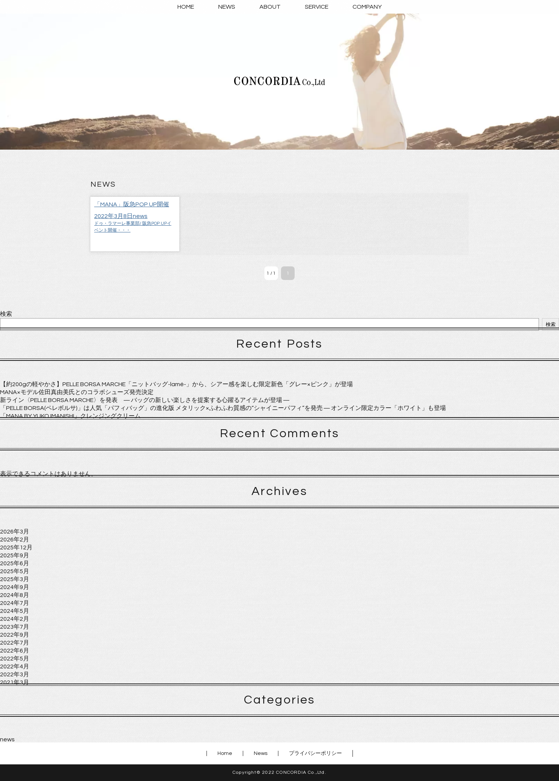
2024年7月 (14, 603)
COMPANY (367, 7)
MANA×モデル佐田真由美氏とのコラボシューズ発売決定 (77, 392)
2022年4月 (14, 666)
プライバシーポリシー (315, 753)
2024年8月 (14, 595)
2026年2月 (14, 540)
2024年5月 (14, 611)
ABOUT (270, 7)
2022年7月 (14, 643)
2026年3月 (14, 532)
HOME (185, 7)
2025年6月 (14, 563)
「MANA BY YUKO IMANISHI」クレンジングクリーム (70, 416)
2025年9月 (14, 555)
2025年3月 (14, 579)
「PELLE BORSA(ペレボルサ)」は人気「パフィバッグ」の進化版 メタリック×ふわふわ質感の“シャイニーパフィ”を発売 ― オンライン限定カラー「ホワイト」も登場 (223, 408)
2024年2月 (14, 619)
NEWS (226, 7)
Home (224, 753)
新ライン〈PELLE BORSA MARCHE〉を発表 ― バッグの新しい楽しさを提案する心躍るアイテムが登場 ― (144, 400)
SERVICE (316, 7)
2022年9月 (14, 635)
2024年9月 (14, 587)
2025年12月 (16, 547)
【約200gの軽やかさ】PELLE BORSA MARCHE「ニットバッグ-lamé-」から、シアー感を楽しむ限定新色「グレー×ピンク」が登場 (176, 384)
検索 (6, 314)
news (7, 739)
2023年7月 (14, 627)
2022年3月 (14, 674)
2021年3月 (14, 682)
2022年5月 (14, 659)
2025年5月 (14, 571)
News (260, 753)
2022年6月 (14, 651)
